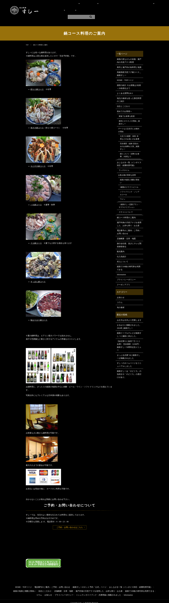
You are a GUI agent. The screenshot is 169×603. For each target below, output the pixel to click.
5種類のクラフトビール (129, 181)
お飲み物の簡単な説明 (127, 169)
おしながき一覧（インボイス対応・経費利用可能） (129, 157)
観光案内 (118, 7)
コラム (120, 296)
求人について (122, 255)
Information (128, 7)
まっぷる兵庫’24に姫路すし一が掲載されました (128, 350)
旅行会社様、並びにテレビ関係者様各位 (129, 238)
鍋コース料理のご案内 (126, 211)
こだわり (71, 3)
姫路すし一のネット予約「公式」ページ (89, 581)
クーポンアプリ (141, 7)
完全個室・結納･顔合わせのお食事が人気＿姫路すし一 (129, 140)
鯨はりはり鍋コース (39, 314)
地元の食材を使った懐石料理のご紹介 (129, 93)
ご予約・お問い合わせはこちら (69, 521)
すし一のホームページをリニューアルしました (129, 358)
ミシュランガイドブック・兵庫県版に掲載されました (98, 589)
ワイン (122, 193)
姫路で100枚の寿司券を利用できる (128, 261)
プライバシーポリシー (126, 273)
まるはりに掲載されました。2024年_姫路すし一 (129, 320)
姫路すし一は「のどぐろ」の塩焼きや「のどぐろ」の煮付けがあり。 (129, 368)
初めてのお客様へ (124, 105)
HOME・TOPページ (57, 3)
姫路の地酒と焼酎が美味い (129, 175)
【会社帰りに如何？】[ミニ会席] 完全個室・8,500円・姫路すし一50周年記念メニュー (129, 339)
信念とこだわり (123, 100)
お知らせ (120, 291)
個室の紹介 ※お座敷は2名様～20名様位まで (114, 3)
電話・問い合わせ (85, 3)
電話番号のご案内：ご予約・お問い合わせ (129, 225)
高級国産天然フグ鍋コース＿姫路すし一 (129, 67)
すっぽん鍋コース (38, 275)
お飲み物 (69, 7)
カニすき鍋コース (38, 160)
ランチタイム (124, 164)
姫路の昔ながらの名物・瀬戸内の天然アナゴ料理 (129, 54)
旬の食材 (120, 301)
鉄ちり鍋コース (37, 83)
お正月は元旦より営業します (129, 314)
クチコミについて (126, 206)
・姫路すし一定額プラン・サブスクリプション (129, 199)
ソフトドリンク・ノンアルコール (129, 187)
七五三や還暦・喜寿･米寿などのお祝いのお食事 (129, 131)
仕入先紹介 (121, 250)
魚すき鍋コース (37, 122)
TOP (27, 38)
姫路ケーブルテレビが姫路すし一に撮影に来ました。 (129, 328)
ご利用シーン (140, 3)
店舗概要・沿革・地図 (102, 7)
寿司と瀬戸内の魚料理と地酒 (129, 61)
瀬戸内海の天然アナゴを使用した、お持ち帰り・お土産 (129, 217)
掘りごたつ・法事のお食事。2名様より (129, 149)
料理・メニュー (55, 7)
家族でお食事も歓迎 (127, 110)
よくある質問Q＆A (83, 7)
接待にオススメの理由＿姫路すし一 (129, 116)
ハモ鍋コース (36, 199)
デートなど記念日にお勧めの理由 (128, 123)
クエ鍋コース (36, 237)
